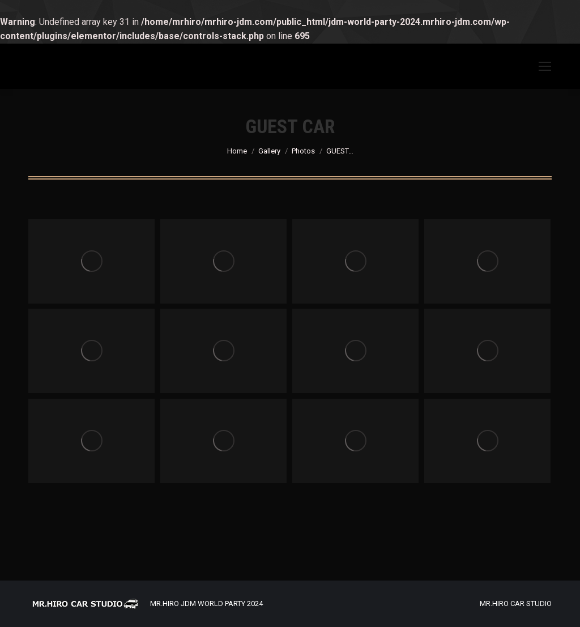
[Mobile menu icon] (545, 66)
